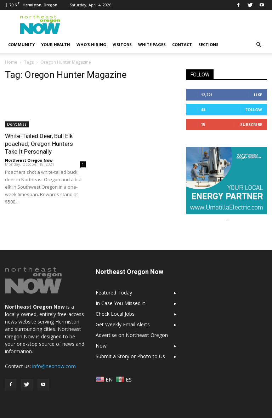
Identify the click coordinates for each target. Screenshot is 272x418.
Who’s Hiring (91, 44)
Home (11, 62)
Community (21, 44)
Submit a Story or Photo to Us (130, 356)
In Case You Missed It (120, 303)
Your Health (55, 44)
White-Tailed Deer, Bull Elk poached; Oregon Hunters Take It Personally (39, 143)
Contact (182, 44)
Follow (253, 109)
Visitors (122, 44)
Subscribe (251, 124)
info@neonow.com (54, 366)
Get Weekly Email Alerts (123, 324)
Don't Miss (17, 124)
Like (258, 94)
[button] (258, 44)
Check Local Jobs (115, 313)
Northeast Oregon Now (28, 160)
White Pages (152, 44)
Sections (208, 44)
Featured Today (114, 292)
